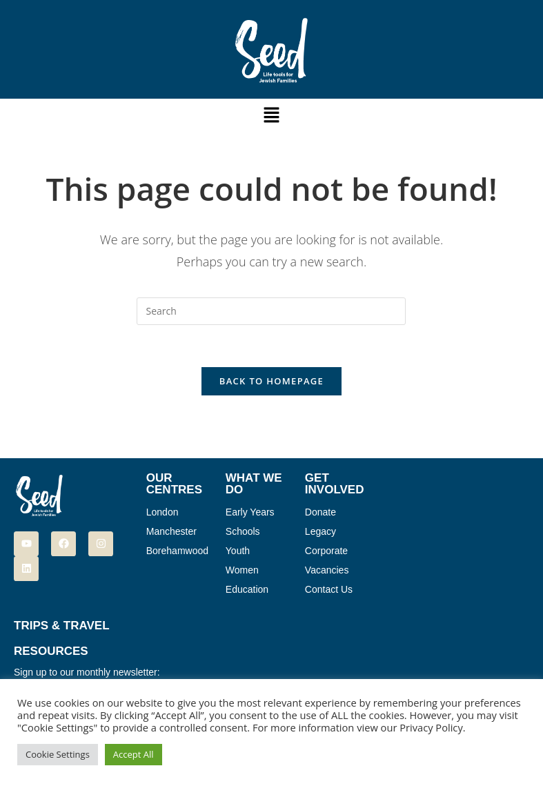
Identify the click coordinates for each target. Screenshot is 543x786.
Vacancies (327, 570)
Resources (51, 651)
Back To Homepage (271, 381)
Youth (238, 550)
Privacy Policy (431, 727)
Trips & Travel (62, 625)
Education (247, 589)
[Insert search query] (271, 311)
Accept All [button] (133, 754)
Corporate (326, 550)
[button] (271, 115)
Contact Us (329, 589)
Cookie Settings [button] (58, 754)
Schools (243, 531)
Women (242, 570)
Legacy (320, 531)
